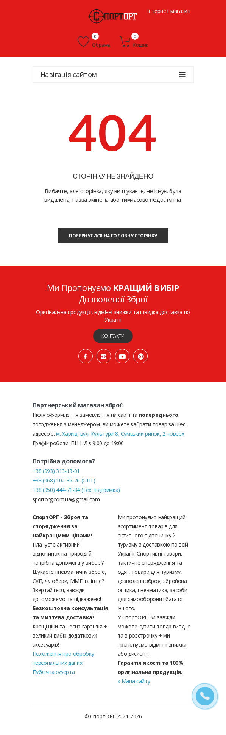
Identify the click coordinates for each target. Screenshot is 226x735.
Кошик (133, 41)
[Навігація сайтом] (182, 74)
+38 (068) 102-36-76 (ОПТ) (64, 480)
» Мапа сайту (134, 681)
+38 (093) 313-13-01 (56, 470)
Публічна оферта (54, 671)
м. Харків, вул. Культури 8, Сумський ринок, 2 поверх (120, 433)
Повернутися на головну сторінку (113, 235)
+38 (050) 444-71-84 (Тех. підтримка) (76, 489)
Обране (94, 41)
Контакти (113, 336)
